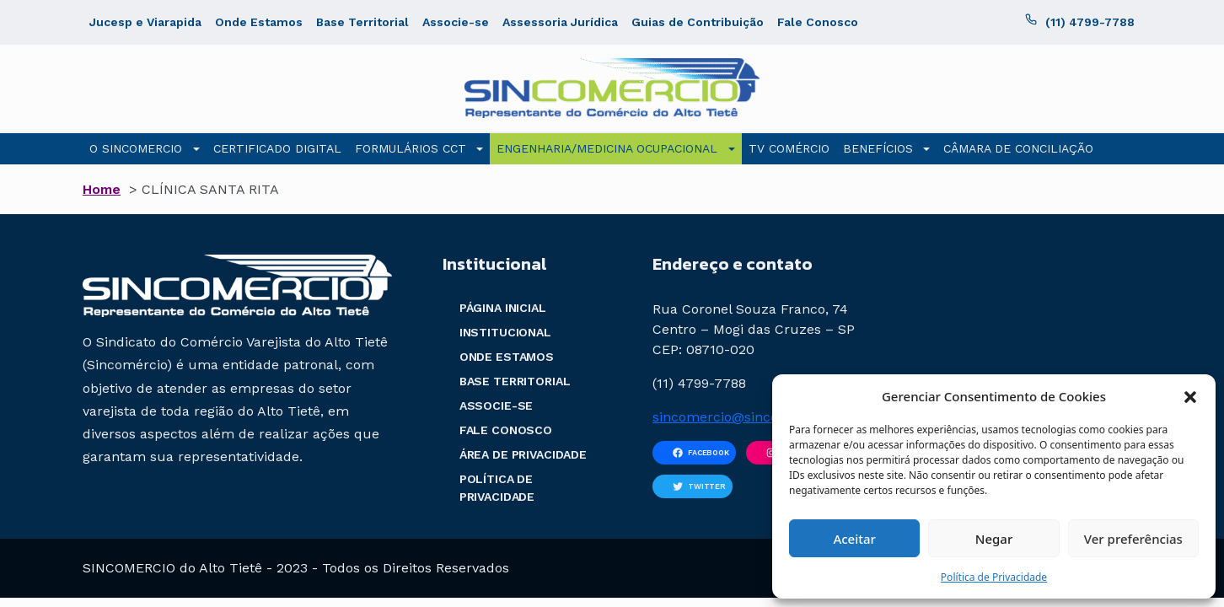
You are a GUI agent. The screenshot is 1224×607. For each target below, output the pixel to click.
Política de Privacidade (994, 577)
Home (102, 189)
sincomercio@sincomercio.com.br (762, 417)
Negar (993, 538)
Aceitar (854, 538)
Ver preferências (1133, 538)
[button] (1190, 396)
